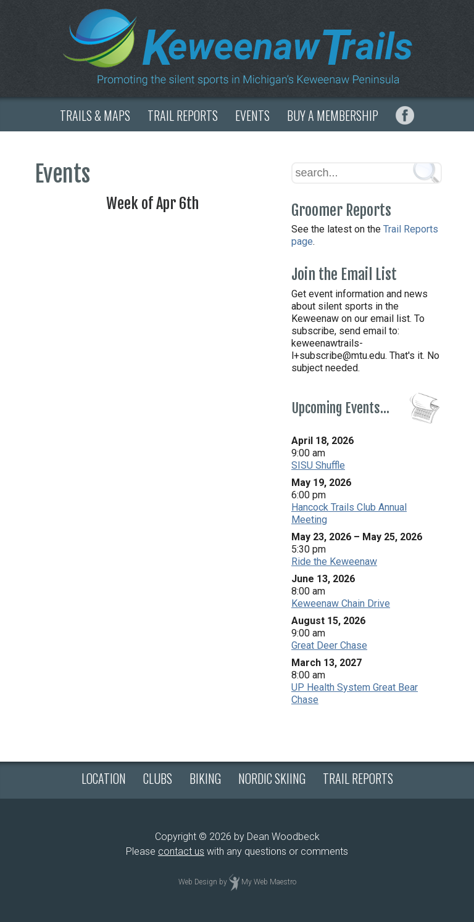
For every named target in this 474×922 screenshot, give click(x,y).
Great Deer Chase (329, 645)
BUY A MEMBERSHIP (332, 115)
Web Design (197, 882)
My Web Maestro (268, 882)
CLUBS (157, 778)
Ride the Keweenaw (334, 561)
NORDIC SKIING (272, 778)
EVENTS (252, 115)
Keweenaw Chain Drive (340, 603)
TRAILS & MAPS (95, 115)
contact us (181, 851)
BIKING (205, 778)
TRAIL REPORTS (183, 115)
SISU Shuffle (318, 465)
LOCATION (103, 778)
